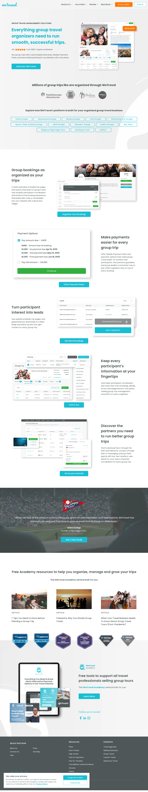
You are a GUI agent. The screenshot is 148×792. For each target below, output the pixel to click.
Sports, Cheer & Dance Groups (65, 126)
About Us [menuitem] (13, 753)
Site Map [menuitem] (36, 756)
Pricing (93, 4)
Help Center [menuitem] (74, 759)
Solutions (81, 4)
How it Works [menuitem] (74, 756)
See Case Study (74, 545)
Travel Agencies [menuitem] (109, 753)
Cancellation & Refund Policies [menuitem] (81, 768)
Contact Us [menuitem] (14, 756)
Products (67, 4)
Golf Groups (113, 120)
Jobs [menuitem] (12, 759)
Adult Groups (97, 126)
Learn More (90, 702)
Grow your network (74, 478)
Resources (107, 4)
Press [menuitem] (35, 753)
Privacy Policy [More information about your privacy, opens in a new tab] (42, 783)
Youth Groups (35, 120)
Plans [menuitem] (71, 753)
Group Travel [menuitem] (108, 759)
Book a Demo (124, 4)
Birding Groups (90, 120)
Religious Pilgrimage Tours (74, 132)
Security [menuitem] (72, 771)
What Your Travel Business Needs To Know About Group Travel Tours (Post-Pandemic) (118, 627)
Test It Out (74, 409)
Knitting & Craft (105, 132)
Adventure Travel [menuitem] (110, 765)
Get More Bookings (74, 345)
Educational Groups (62, 120)
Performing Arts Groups (29, 126)
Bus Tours (46, 132)
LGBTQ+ (127, 132)
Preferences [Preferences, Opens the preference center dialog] (75, 782)
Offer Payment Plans (74, 288)
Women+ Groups (122, 126)
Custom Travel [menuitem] (109, 762)
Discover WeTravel (27, 66)
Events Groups (23, 132)
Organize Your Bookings (74, 217)
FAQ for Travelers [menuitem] (76, 765)
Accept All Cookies (75, 777)
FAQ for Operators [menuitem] (76, 762)
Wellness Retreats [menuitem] (110, 756)
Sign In (140, 4)
